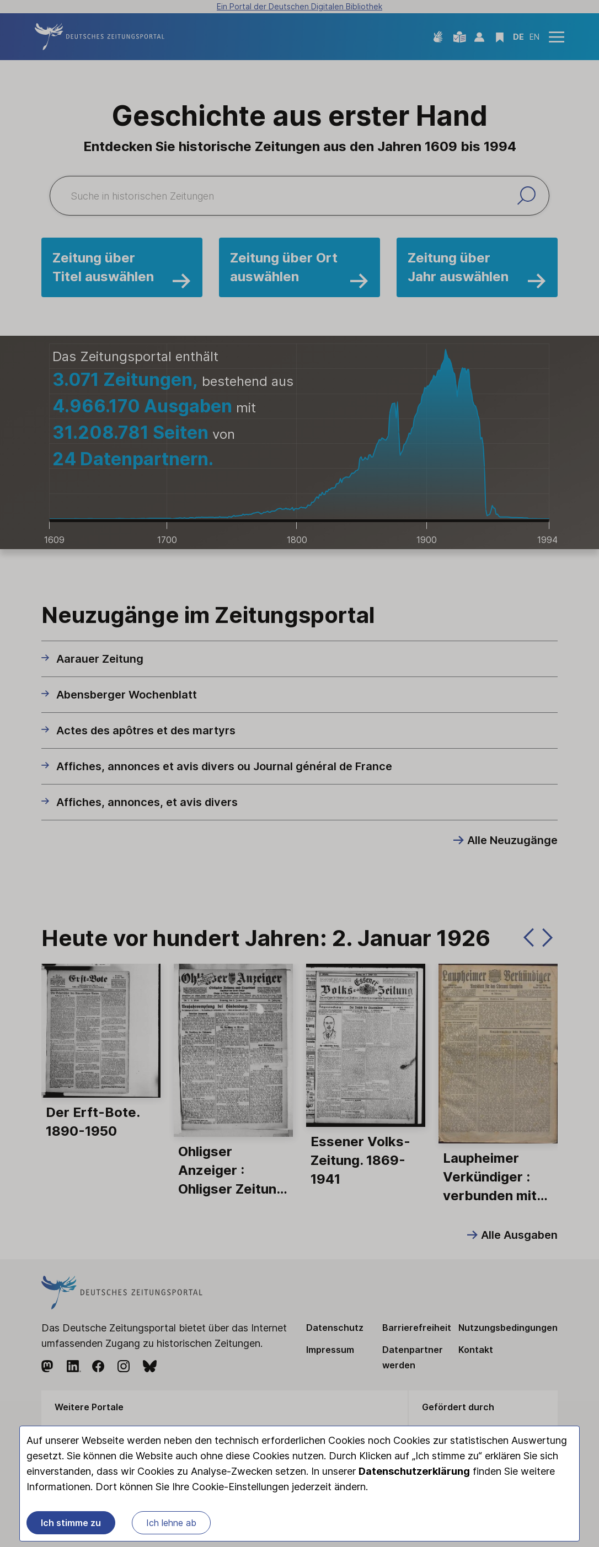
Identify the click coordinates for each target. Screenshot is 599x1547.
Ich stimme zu (71, 1522)
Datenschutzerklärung (414, 1471)
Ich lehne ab (171, 1522)
